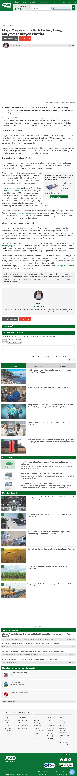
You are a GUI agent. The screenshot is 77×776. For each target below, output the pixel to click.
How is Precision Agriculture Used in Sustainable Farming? (51, 549)
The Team (50, 738)
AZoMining (8, 731)
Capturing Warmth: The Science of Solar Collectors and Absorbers (50, 515)
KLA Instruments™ (11, 662)
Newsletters (63, 723)
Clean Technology (16, 682)
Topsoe (8, 646)
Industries (50, 731)
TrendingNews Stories (13, 365)
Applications (51, 728)
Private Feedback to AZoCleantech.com (61, 357)
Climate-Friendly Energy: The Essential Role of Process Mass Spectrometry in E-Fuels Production (36, 635)
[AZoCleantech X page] (69, 760)
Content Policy (64, 742)
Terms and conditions (63, 279)
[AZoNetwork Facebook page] (18, 9)
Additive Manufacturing (19, 673)
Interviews (50, 723)
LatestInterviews (63, 365)
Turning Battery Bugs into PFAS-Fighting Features (47, 387)
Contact (61, 726)
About (61, 718)
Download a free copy (59, 197)
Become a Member (53, 741)
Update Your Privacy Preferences (17, 773)
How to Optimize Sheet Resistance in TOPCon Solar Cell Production (29, 659)
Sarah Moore (38, 306)
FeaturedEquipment (38, 365)
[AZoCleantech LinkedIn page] (15, 9)
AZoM (6, 718)
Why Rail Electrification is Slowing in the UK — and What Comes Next (50, 585)
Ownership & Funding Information (63, 747)
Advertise (62, 728)
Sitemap (62, 740)
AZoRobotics (9, 723)
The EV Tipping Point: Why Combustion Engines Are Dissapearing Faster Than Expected (48, 532)
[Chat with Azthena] (72, 772)
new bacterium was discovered (24, 213)
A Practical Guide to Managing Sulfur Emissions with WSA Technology (30, 643)
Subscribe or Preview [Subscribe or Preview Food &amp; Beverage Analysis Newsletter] (17, 694)
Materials (50, 733)
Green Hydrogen (52, 726)
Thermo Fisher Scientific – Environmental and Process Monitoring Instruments (30, 639)
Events (49, 720)
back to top (67, 754)
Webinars (37, 728)
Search (61, 720)
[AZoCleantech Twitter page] (21, 9)
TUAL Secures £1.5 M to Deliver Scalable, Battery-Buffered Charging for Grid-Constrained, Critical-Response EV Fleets (51, 440)
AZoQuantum (22, 720)
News (11, 25)
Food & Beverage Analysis (19, 692)
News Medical (23, 726)
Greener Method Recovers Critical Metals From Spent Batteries (49, 423)
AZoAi (20, 723)
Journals (36, 738)
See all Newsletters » (9, 701)
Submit (71, 360)
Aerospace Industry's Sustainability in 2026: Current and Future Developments (50, 498)
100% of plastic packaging (64, 266)
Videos (49, 718)
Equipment (37, 726)
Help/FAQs (50, 736)
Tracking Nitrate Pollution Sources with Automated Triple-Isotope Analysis (33, 651)
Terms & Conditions (63, 732)
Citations (8, 326)
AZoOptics (8, 726)
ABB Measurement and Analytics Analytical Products (22, 654)
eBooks (36, 736)
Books (36, 733)
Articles (36, 720)
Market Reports (39, 731)
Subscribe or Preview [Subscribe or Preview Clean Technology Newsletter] (17, 684)
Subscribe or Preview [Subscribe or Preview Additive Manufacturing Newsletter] (17, 675)
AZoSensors (22, 718)
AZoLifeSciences (23, 728)
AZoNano (8, 720)
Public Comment (39, 357)
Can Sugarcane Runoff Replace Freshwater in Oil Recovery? (47, 567)
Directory (37, 723)
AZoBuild (8, 728)
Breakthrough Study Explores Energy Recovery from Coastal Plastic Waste (49, 371)
